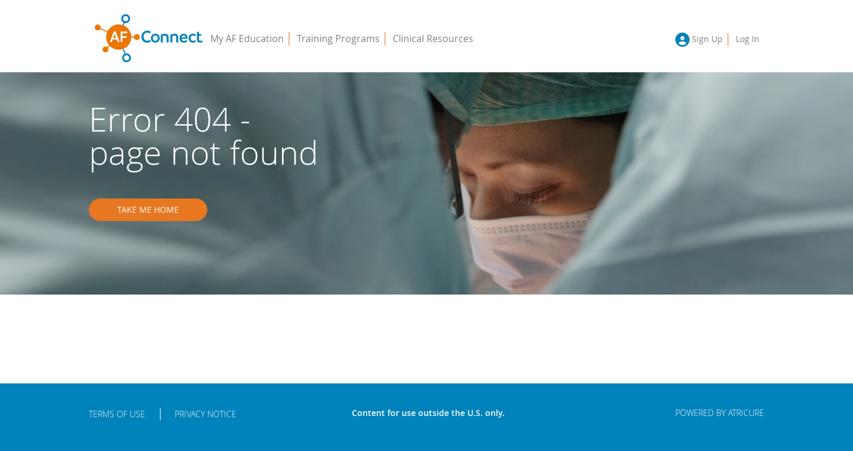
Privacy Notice (205, 414)
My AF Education (247, 38)
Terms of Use (117, 414)
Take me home (148, 209)
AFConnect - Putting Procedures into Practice (149, 38)
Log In (747, 38)
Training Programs (338, 38)
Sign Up (707, 38)
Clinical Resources (433, 38)
